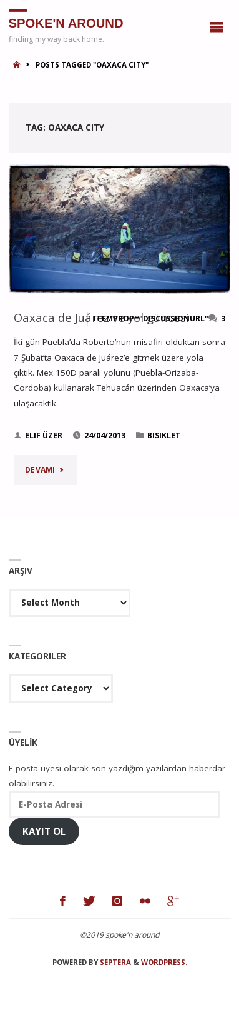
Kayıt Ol (44, 831)
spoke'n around (66, 22)
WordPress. (164, 962)
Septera (114, 962)
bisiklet (164, 435)
